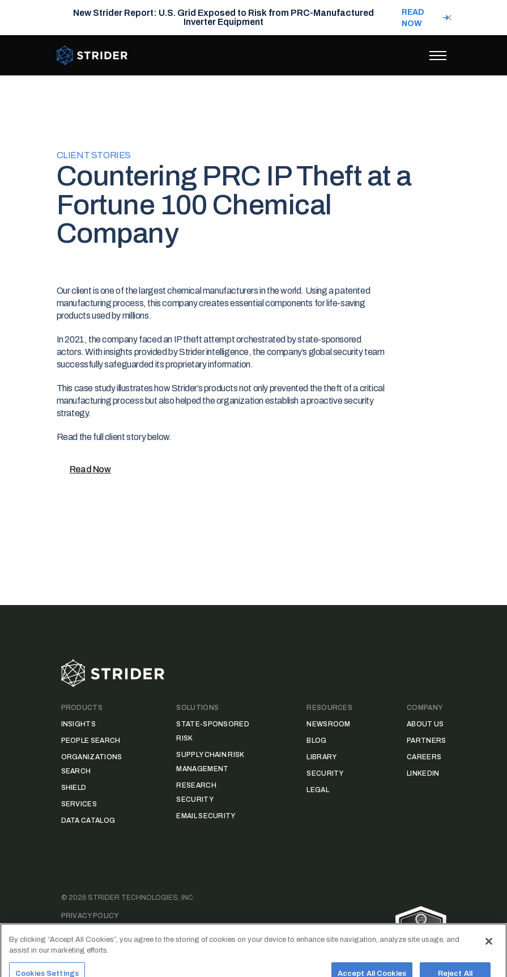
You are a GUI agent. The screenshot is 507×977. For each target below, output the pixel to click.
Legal (317, 790)
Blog (316, 741)
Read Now (90, 469)
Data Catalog (88, 820)
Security (324, 773)
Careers (424, 757)
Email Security (205, 816)
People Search (91, 741)
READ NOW (413, 18)
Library (321, 757)
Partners (426, 741)
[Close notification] (448, 17)
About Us (425, 724)
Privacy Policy (90, 916)
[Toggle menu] (438, 55)
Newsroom (328, 724)
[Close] (488, 951)
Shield (74, 788)
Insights (78, 724)
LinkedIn (423, 773)
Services (79, 804)
